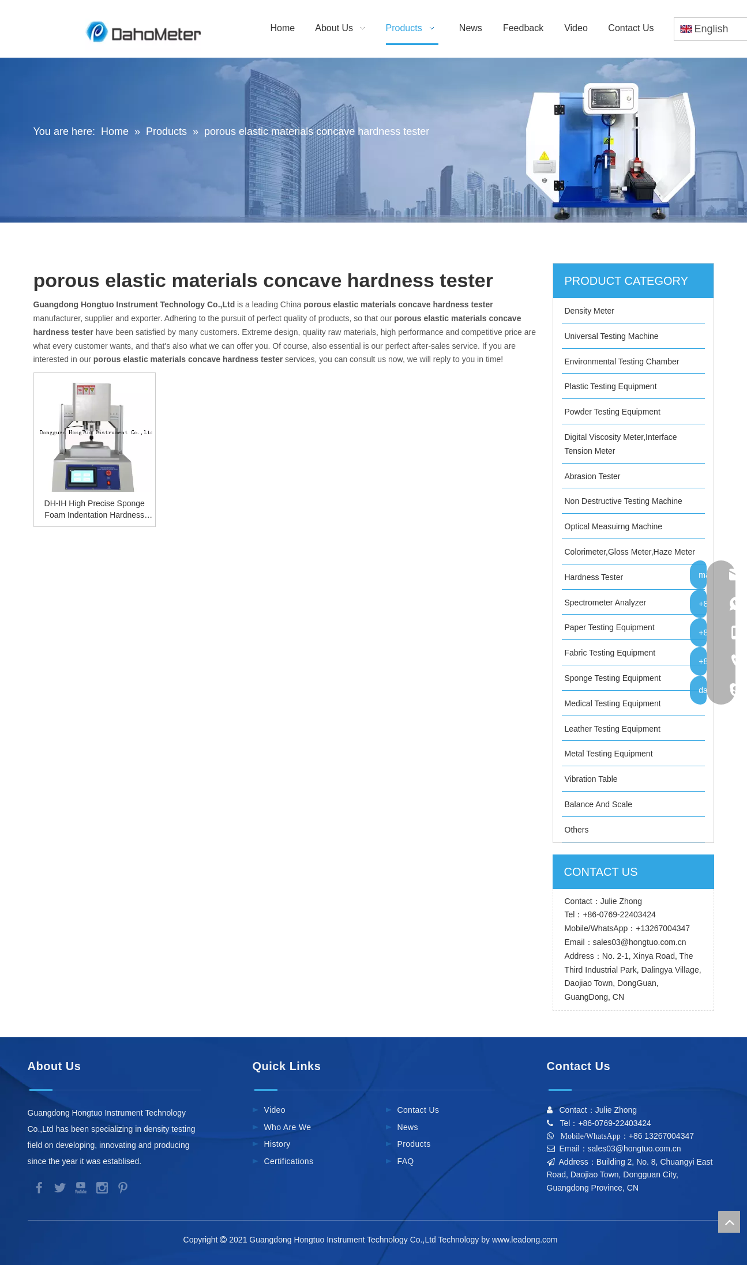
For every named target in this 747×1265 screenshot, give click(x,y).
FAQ (405, 1161)
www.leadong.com (527, 1239)
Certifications (289, 1161)
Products (414, 1144)
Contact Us (418, 1110)
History (277, 1144)
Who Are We (287, 1127)
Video (275, 1110)
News (407, 1127)
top (729, 1222)
